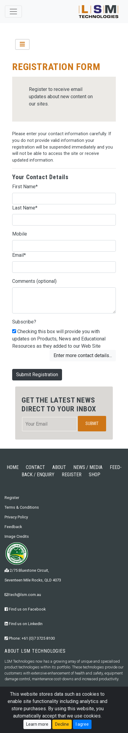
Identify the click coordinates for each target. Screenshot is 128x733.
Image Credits (17, 536)
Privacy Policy (16, 517)
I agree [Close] (82, 724)
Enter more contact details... (83, 355)
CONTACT (35, 467)
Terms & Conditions (22, 507)
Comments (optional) (34, 281)
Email (19, 255)
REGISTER (71, 474)
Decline (62, 724)
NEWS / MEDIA (87, 467)
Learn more (37, 724)
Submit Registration (37, 374)
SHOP (94, 474)
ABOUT (59, 467)
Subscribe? (24, 322)
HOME (13, 467)
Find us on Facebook (25, 609)
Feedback (13, 526)
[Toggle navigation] (13, 11)
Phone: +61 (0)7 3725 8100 (30, 638)
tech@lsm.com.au (23, 594)
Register (12, 497)
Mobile (19, 234)
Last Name (24, 208)
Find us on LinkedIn (24, 623)
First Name (25, 186)
